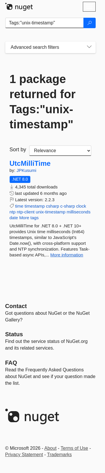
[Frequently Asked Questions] (11, 362)
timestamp (34, 206)
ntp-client (26, 211)
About (50, 448)
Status (14, 334)
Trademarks (59, 454)
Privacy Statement (24, 454)
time (19, 206)
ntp (13, 211)
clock (81, 206)
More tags (29, 217)
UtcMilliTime (30, 163)
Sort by (18, 149)
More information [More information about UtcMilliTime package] (66, 254)
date (14, 217)
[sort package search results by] (60, 150)
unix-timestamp (51, 211)
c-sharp (67, 206)
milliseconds (78, 211)
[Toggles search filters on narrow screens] (89, 47)
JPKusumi (26, 170)
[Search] (89, 23)
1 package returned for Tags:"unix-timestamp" (43, 102)
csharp (52, 206)
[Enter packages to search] (44, 23)
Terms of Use (74, 448)
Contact (16, 306)
